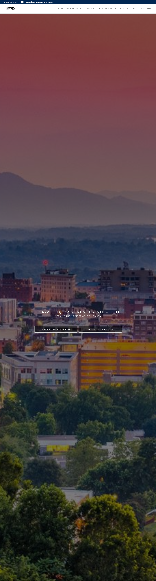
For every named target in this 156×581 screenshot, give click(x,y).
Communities (91, 8)
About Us (137, 8)
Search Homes (72, 8)
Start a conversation (55, 329)
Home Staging (106, 8)
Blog (149, 8)
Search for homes (100, 329)
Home (60, 8)
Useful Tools (121, 8)
